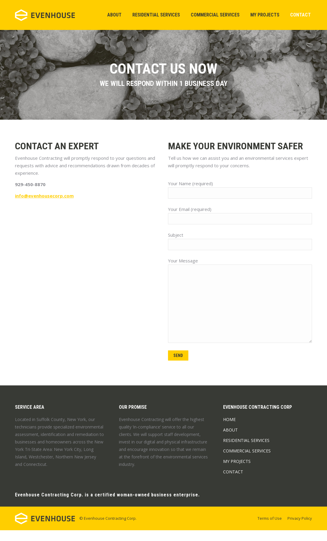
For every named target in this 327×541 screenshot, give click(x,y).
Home (229, 430)
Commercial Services (247, 461)
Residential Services (246, 451)
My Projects (237, 472)
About (230, 440)
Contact (233, 482)
